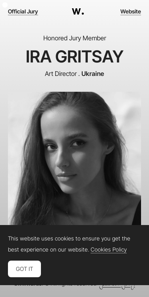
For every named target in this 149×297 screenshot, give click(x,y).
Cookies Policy (109, 249)
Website (130, 11)
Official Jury (23, 11)
